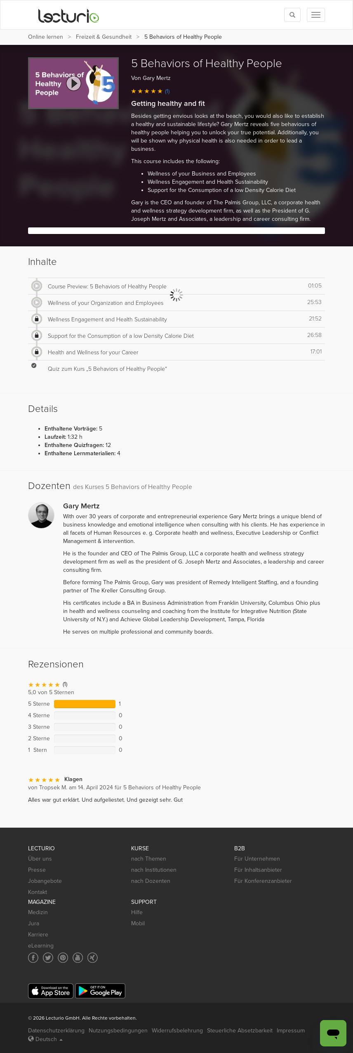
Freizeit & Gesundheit (104, 36)
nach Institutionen (153, 869)
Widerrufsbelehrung (177, 1030)
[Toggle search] (292, 15)
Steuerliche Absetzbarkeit (240, 1030)
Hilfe (137, 912)
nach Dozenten (150, 881)
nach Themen (148, 858)
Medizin (38, 912)
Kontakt (37, 892)
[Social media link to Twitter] (48, 957)
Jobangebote (45, 881)
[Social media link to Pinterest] (63, 957)
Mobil (138, 923)
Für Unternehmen (257, 858)
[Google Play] (100, 991)
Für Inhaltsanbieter (258, 869)
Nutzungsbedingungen (118, 1030)
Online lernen (45, 36)
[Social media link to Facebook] (33, 957)
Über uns (40, 858)
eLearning (41, 945)
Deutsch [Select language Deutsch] (45, 1039)
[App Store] (50, 991)
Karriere (38, 934)
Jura (33, 923)
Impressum (291, 1030)
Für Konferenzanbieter (263, 881)
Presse (37, 869)
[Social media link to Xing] (92, 957)
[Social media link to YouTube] (78, 957)
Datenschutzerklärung (56, 1030)
